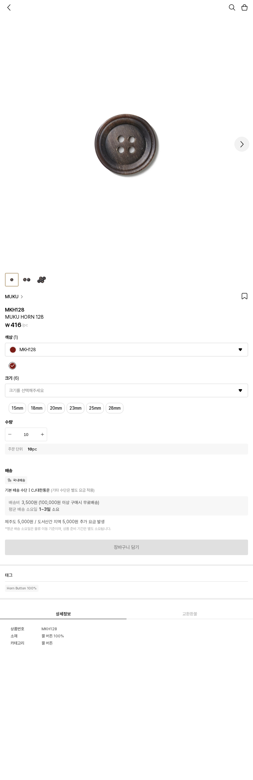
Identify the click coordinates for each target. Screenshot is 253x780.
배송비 (14, 502)
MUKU (14, 297)
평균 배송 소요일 (23, 509)
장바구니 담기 (126, 547)
